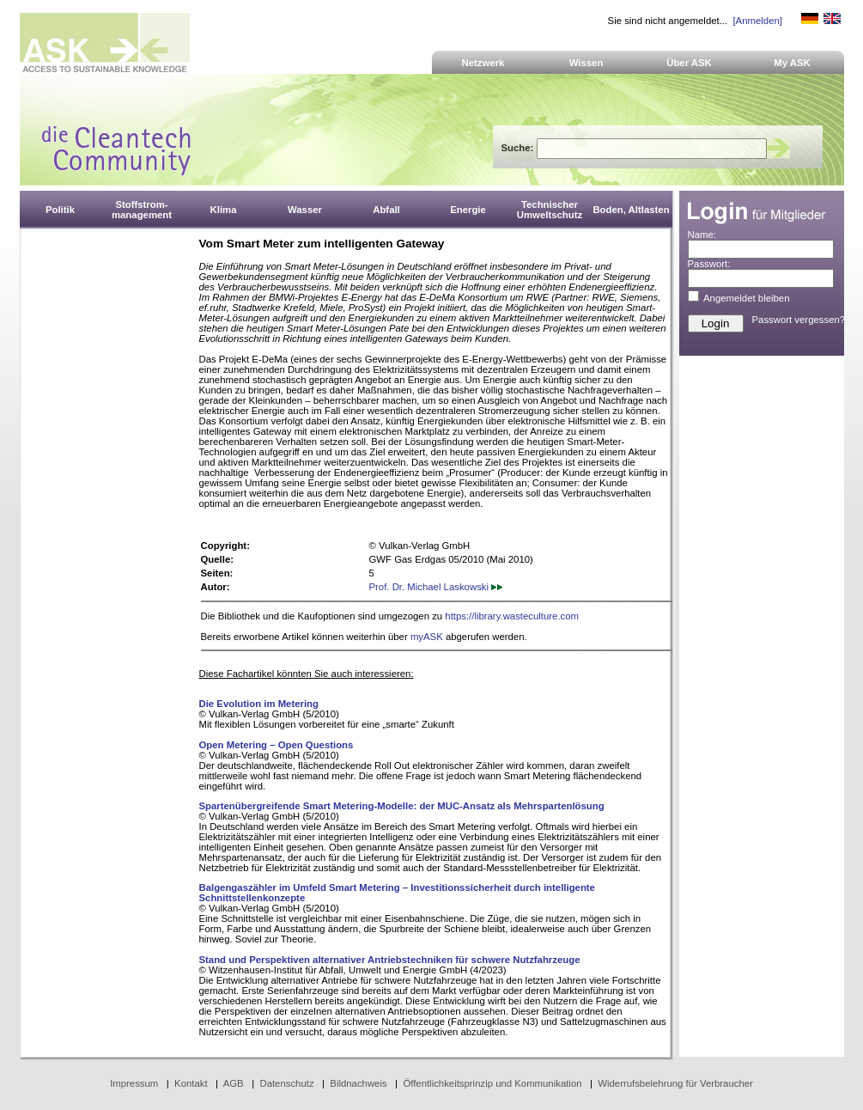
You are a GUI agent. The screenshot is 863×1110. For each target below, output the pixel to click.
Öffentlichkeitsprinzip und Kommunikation (492, 1083)
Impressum (134, 1083)
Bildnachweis (358, 1083)
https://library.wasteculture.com (512, 616)
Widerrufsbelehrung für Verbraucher (675, 1083)
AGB (233, 1083)
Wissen (586, 63)
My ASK (792, 63)
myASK (426, 636)
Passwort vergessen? (799, 319)
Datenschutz (286, 1083)
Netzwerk (483, 63)
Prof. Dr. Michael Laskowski (436, 587)
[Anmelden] (756, 20)
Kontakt (191, 1083)
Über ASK (689, 63)
